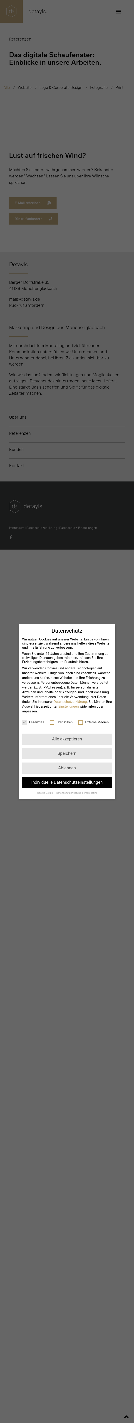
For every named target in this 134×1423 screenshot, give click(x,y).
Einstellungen (68, 706)
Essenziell (33, 722)
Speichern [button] (67, 753)
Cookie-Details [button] (45, 792)
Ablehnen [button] (67, 767)
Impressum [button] (90, 792)
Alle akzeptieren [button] (67, 739)
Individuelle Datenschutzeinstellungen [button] (67, 782)
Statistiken (61, 722)
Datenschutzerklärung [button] (69, 792)
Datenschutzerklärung (70, 702)
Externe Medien (93, 722)
